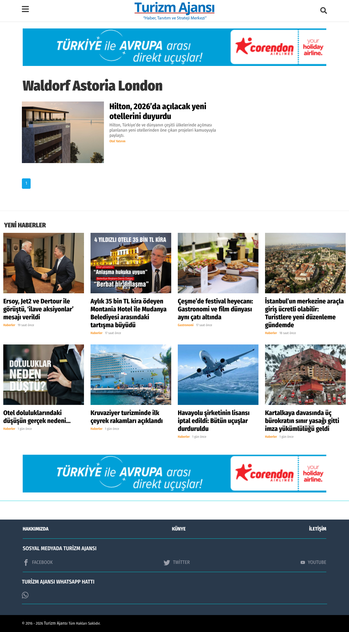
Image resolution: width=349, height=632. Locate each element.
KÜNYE (179, 529)
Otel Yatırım (117, 141)
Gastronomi (186, 325)
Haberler (9, 325)
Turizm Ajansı (56, 623)
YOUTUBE (313, 562)
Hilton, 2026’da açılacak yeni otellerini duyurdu (157, 111)
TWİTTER (177, 562)
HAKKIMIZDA (35, 529)
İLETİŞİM (317, 529)
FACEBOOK (38, 562)
